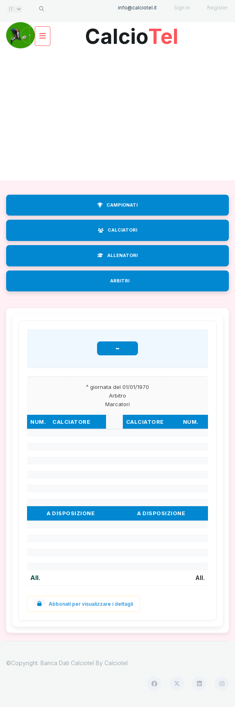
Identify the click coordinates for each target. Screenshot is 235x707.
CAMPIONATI (117, 205)
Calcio (132, 33)
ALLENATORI (117, 255)
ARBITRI (119, 281)
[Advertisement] (117, 114)
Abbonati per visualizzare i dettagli (83, 604)
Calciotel (116, 662)
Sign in (182, 8)
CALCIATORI (117, 230)
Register (217, 8)
